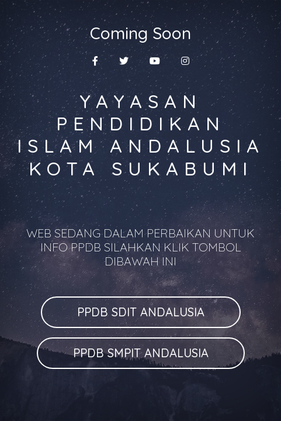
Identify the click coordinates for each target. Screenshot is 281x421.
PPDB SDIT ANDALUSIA (140, 312)
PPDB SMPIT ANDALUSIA (141, 353)
